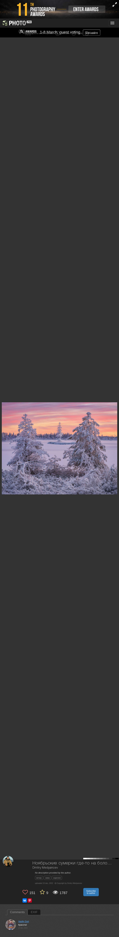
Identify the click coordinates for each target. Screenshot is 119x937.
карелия (57, 878)
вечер (39, 878)
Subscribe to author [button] (91, 892)
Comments (17, 912)
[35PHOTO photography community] (17, 23)
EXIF (34, 912)
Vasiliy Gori (23, 921)
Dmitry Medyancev (45, 867)
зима (47, 878)
